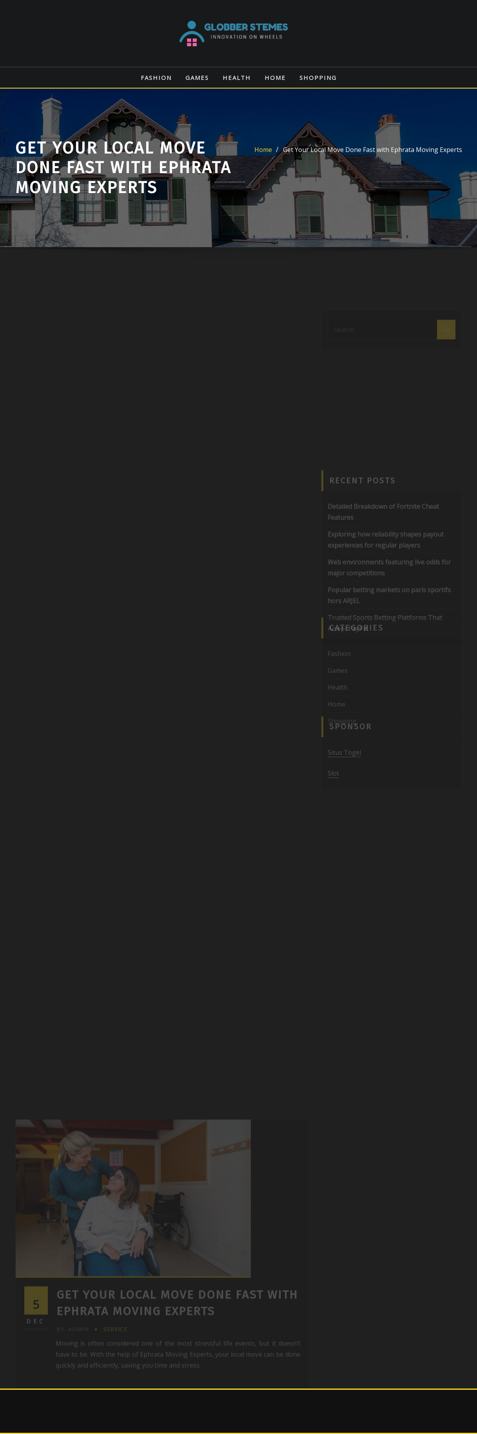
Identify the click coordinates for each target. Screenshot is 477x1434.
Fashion (156, 77)
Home (275, 77)
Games (197, 77)
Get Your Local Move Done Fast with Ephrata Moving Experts (372, 149)
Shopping (318, 77)
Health (237, 77)
